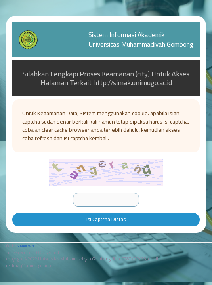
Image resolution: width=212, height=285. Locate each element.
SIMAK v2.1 (25, 246)
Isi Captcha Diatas (106, 219)
